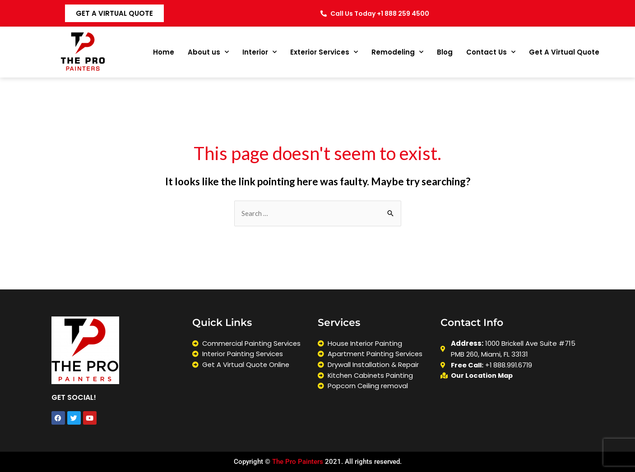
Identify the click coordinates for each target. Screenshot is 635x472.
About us (208, 52)
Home (163, 52)
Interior (259, 52)
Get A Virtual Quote (564, 52)
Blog (445, 52)
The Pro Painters (297, 462)
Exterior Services (324, 52)
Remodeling (397, 52)
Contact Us (490, 52)
